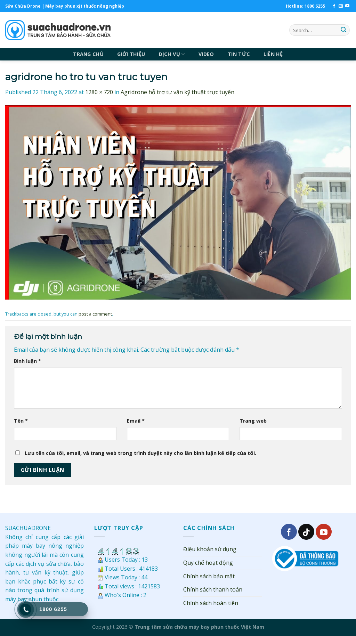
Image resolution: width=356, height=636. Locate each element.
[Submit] (343, 30)
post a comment (95, 314)
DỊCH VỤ (172, 54)
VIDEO (206, 54)
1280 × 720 (99, 92)
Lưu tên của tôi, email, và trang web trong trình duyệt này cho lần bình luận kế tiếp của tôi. (140, 453)
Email (136, 420)
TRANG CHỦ (88, 54)
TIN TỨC (239, 54)
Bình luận (27, 361)
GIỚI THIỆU (131, 54)
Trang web (253, 420)
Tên (21, 420)
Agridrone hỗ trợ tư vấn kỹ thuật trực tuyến (177, 92)
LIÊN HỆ (273, 54)
